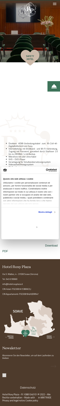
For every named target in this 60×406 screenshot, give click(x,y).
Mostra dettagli (45, 212)
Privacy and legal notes (13, 400)
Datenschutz (28, 387)
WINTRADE (45, 397)
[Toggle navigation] (54, 4)
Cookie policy (32, 400)
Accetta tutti (30, 220)
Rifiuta (30, 234)
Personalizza (30, 227)
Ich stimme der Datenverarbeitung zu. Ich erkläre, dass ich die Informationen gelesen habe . (29, 382)
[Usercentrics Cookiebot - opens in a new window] (43, 170)
